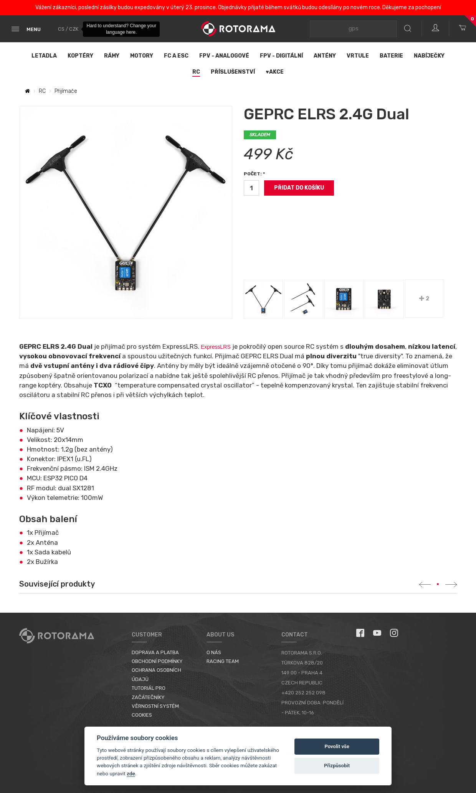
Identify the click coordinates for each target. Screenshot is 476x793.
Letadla (44, 56)
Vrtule (358, 56)
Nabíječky (429, 56)
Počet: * (254, 173)
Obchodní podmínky (157, 661)
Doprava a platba (155, 652)
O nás (214, 652)
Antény (325, 56)
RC (196, 72)
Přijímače (66, 91)
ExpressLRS (216, 347)
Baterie (391, 56)
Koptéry (80, 56)
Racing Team (223, 661)
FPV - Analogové (224, 56)
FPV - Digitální (281, 56)
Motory (141, 56)
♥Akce (274, 72)
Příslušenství (233, 72)
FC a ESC (176, 56)
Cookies (142, 715)
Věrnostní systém (155, 706)
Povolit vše (336, 746)
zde (131, 773)
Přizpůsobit (337, 765)
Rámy (111, 56)
